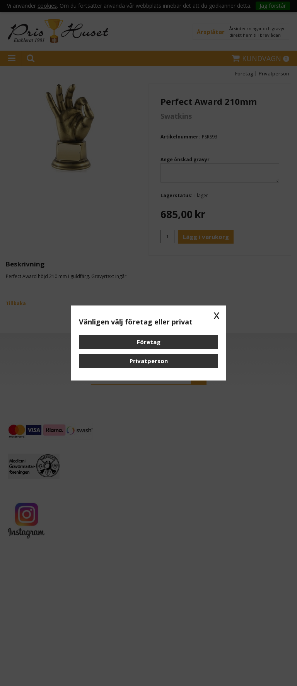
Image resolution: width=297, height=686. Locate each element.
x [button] (216, 315)
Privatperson (149, 361)
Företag (148, 342)
